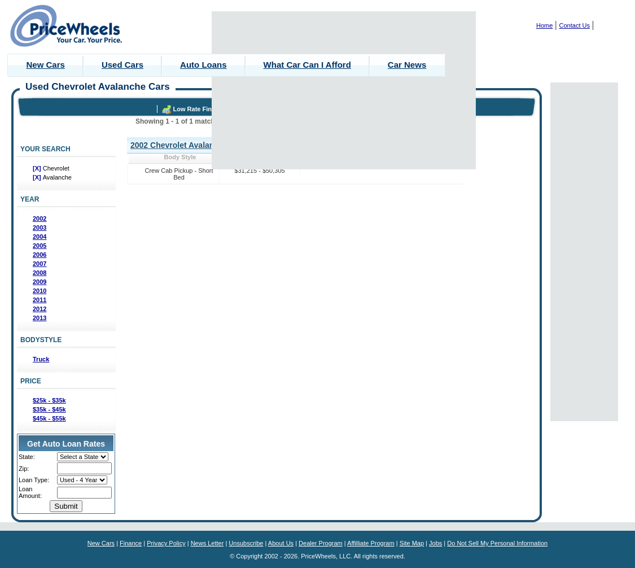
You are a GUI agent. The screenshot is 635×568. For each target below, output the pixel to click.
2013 (39, 317)
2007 (39, 263)
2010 (39, 290)
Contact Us (574, 25)
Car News (407, 64)
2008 (39, 272)
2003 (39, 227)
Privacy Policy (166, 543)
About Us (281, 543)
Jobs (435, 543)
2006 (39, 254)
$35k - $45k (49, 409)
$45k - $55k (49, 418)
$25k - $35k (49, 400)
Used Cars (122, 64)
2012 (39, 308)
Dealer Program (321, 543)
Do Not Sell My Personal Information (497, 543)
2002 (39, 218)
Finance (131, 543)
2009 (39, 281)
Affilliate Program (371, 543)
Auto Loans (203, 64)
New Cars (46, 64)
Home (544, 25)
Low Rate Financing (202, 109)
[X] (38, 168)
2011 (39, 299)
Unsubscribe (246, 543)
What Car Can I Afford (307, 64)
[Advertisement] (344, 90)
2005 (39, 245)
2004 (39, 236)
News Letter (207, 543)
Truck (41, 359)
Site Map (412, 543)
